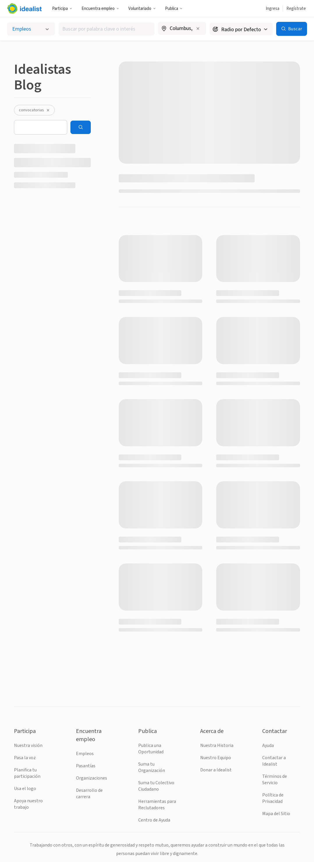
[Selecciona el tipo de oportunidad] (31, 29)
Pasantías (85, 766)
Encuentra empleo (100, 9)
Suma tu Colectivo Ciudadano (156, 786)
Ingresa (272, 9)
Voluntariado (142, 9)
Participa (62, 9)
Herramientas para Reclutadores (157, 804)
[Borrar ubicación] (198, 28)
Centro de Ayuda (154, 820)
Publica (173, 9)
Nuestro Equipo (215, 758)
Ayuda (268, 745)
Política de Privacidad (272, 798)
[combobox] (106, 29)
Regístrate (296, 9)
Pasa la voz (25, 758)
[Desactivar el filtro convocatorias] (48, 110)
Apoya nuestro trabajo (28, 804)
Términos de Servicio (274, 779)
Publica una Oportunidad (151, 748)
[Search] (80, 127)
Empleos (85, 753)
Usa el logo (25, 788)
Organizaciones (91, 778)
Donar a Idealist (216, 770)
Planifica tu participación (27, 773)
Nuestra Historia (216, 745)
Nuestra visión (28, 745)
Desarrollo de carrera (89, 793)
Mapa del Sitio (276, 813)
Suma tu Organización (151, 767)
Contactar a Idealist (274, 761)
